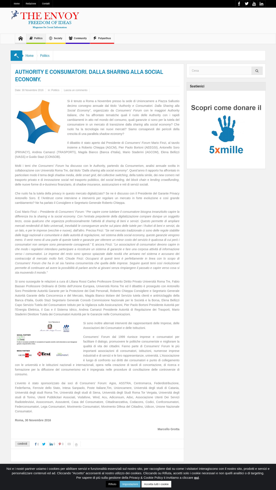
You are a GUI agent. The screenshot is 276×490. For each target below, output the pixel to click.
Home (17, 3)
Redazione (31, 3)
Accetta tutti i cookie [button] (156, 484)
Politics (36, 39)
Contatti (46, 3)
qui (196, 477)
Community (78, 39)
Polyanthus (102, 39)
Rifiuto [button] (112, 484)
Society (55, 39)
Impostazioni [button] (130, 484)
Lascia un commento (76, 90)
